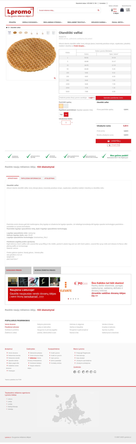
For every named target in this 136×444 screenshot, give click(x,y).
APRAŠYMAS (12, 178)
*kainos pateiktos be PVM (13, 381)
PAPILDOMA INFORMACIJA (31, 178)
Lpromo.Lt (8, 439)
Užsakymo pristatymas (84, 363)
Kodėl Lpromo (56, 353)
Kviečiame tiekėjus (36, 370)
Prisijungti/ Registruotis (84, 353)
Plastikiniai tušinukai (12, 327)
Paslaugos (12, 372)
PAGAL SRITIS (117, 22)
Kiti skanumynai (45, 167)
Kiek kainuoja (81, 355)
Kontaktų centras (57, 363)
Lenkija (10, 405)
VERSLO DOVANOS (29, 22)
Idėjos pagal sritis (14, 365)
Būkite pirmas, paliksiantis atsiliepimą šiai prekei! (75, 39)
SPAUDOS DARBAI (98, 22)
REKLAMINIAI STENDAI (52, 22)
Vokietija (11, 410)
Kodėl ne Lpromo (57, 355)
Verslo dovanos (10, 324)
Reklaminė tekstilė (14, 360)
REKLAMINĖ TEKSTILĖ (76, 22)
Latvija (10, 403)
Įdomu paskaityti (57, 360)
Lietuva (10, 400)
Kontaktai (102, 3)
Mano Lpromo (113, 6)
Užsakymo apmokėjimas (85, 360)
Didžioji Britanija (13, 408)
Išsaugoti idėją (113, 144)
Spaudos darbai (14, 363)
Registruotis (126, 6)
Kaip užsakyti (81, 358)
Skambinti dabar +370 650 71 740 (86, 3)
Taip (61, 115)
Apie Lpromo (55, 358)
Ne (66, 115)
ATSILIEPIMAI (49, 178)
